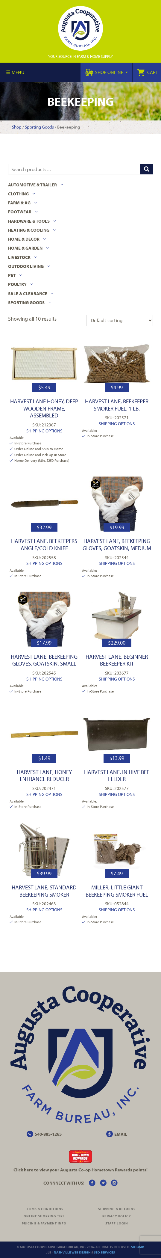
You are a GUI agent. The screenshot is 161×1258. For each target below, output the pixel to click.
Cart (147, 72)
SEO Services (104, 1252)
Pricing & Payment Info (44, 1223)
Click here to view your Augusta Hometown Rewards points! (80, 1170)
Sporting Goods (39, 127)
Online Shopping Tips (44, 1216)
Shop (17, 127)
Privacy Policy (116, 1216)
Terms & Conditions (44, 1209)
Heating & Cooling (28, 230)
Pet (12, 275)
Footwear (19, 212)
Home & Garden (25, 248)
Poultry (17, 284)
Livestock (19, 257)
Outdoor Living (26, 266)
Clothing (18, 194)
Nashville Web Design (72, 1252)
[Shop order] (119, 320)
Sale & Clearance (27, 293)
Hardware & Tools (29, 221)
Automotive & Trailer (32, 185)
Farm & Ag (19, 203)
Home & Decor (24, 239)
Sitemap (137, 1247)
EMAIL (120, 1134)
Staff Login (116, 1223)
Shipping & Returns (117, 1209)
